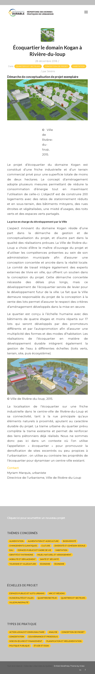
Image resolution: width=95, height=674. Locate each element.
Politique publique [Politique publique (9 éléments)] (19, 646)
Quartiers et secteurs (28, 66)
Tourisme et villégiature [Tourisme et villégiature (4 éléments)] (22, 564)
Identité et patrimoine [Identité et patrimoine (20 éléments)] (21, 555)
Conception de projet (56, 66)
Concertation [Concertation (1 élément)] (16, 636)
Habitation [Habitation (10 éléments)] (61, 550)
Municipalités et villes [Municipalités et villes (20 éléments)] (21, 598)
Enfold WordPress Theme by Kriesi (69, 666)
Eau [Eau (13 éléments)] (11, 550)
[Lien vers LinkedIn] (80, 669)
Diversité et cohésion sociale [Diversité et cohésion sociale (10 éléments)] (69, 545)
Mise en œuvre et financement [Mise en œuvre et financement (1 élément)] (25, 641)
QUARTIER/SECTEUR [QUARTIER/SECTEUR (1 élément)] (47, 598)
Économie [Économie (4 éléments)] (45, 564)
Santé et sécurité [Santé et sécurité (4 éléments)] (49, 559)
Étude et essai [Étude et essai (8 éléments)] (41, 646)
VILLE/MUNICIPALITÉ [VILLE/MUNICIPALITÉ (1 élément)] (18, 602)
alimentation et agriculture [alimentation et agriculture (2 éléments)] (43, 541)
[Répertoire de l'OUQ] (39, 12)
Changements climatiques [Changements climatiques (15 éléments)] (23, 545)
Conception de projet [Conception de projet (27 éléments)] (73, 632)
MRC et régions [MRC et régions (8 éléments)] (57, 593)
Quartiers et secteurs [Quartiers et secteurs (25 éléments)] (73, 598)
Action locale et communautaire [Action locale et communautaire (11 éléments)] (26, 632)
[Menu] (86, 12)
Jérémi (51, 71)
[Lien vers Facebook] (85, 669)
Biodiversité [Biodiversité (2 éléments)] (69, 541)
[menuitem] (86, 12)
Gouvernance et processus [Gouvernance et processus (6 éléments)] (43, 636)
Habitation (79, 66)
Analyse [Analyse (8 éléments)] (53, 632)
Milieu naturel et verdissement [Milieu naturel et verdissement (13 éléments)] (54, 555)
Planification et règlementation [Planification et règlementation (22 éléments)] (63, 641)
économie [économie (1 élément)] (59, 564)
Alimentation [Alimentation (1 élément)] (16, 541)
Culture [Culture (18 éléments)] (45, 545)
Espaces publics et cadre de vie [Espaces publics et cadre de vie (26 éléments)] (34, 550)
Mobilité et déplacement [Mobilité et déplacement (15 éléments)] (22, 559)
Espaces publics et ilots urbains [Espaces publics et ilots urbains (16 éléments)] (26, 593)
